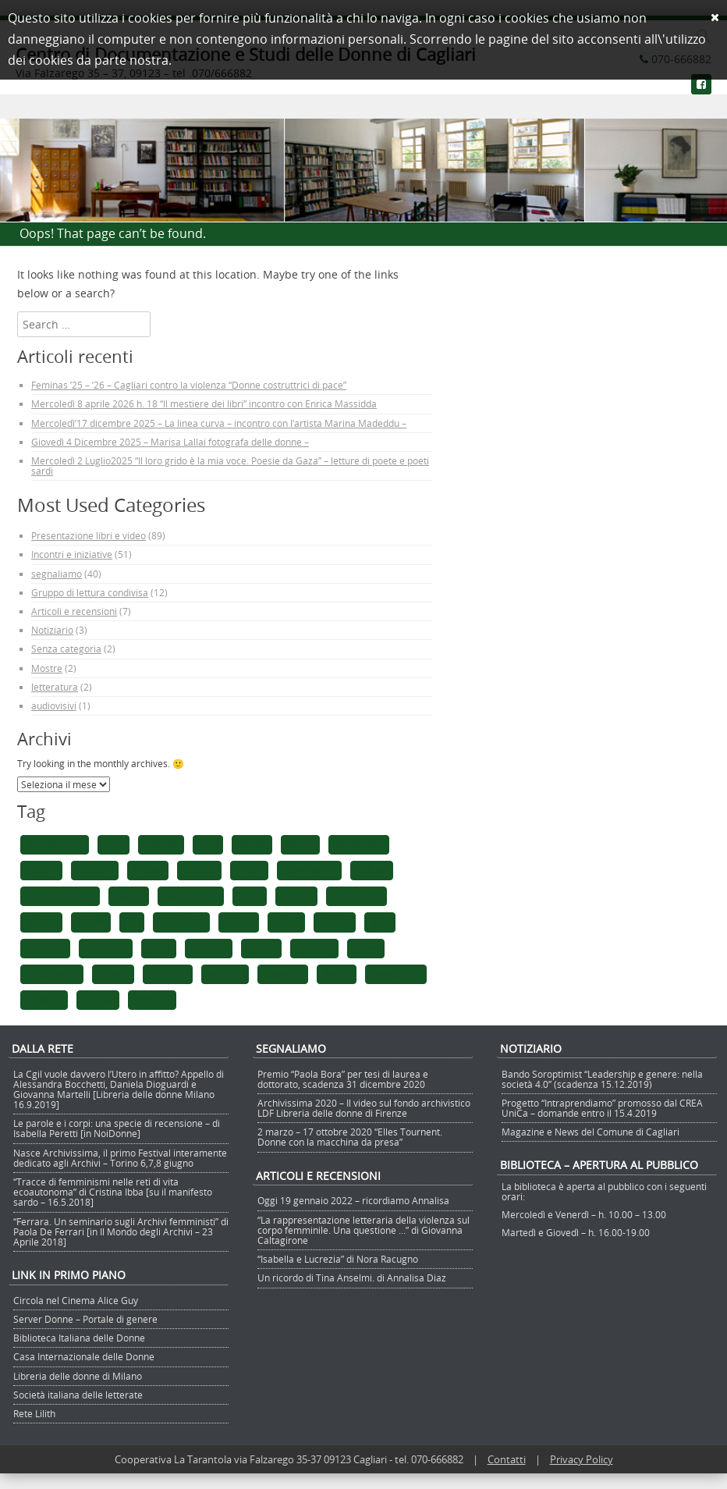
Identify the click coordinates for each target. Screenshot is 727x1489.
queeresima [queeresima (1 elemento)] (51, 973)
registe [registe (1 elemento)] (113, 973)
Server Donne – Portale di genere (85, 1319)
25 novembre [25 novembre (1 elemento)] (54, 844)
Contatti (507, 1459)
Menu (363, 106)
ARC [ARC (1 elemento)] (113, 844)
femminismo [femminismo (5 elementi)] (191, 895)
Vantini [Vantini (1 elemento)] (97, 999)
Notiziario (52, 630)
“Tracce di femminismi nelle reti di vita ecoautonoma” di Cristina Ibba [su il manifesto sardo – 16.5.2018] (112, 1191)
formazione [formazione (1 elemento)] (357, 895)
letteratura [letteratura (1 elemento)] (181, 921)
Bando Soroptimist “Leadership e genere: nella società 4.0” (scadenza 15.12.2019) (602, 1079)
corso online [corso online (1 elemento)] (309, 870)
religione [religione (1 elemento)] (168, 973)
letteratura (54, 687)
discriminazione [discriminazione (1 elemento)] (60, 895)
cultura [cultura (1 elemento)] (371, 870)
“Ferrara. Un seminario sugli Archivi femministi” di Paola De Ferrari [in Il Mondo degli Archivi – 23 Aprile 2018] (121, 1231)
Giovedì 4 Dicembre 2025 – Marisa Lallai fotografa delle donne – (170, 441)
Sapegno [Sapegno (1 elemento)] (282, 973)
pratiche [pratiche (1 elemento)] (314, 948)
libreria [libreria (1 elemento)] (335, 921)
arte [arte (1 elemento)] (208, 844)
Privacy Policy (581, 1459)
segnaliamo (56, 573)
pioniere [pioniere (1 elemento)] (208, 948)
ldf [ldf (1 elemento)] (131, 921)
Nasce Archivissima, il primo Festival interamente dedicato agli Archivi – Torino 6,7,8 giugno (120, 1157)
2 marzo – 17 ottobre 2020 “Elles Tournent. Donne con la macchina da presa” (349, 1136)
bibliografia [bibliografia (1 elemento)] (358, 844)
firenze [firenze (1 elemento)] (296, 895)
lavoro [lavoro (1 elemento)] (91, 921)
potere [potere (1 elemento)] (261, 948)
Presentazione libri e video (88, 535)
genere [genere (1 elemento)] (41, 921)
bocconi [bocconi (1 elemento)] (95, 870)
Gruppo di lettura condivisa (89, 592)
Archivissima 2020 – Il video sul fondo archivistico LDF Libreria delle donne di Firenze (363, 1107)
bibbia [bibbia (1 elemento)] (301, 844)
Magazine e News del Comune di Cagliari (590, 1131)
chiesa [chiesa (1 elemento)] (147, 870)
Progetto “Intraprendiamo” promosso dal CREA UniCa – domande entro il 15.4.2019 (602, 1107)
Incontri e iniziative (71, 554)
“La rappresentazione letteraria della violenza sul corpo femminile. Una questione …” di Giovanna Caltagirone (363, 1230)
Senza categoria (66, 648)
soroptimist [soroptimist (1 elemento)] (396, 973)
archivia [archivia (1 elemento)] (161, 844)
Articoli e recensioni (74, 611)
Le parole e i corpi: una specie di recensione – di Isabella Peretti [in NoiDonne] (116, 1128)
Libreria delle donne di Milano (77, 1376)
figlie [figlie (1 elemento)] (249, 895)
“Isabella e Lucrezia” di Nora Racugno (337, 1259)
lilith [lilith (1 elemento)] (379, 921)
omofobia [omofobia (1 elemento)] (106, 948)
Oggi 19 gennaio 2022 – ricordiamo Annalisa (353, 1200)
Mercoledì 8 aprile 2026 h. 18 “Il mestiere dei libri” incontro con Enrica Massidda (204, 403)
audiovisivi (53, 705)
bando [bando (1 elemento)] (252, 844)
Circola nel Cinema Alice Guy (75, 1300)
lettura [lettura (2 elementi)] (238, 921)
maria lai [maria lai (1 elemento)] (45, 948)
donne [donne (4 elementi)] (128, 895)
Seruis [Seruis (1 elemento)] (336, 973)
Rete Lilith (34, 1413)
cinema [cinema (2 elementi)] (199, 870)
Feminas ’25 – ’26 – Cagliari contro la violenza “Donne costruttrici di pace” (188, 384)
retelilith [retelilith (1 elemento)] (225, 973)
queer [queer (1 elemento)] (366, 948)
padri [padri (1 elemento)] (158, 948)
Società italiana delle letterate (78, 1394)
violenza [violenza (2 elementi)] (152, 999)
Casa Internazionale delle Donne (83, 1356)
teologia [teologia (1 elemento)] (44, 999)
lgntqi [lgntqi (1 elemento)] (286, 921)
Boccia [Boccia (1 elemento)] (41, 870)
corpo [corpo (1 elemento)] (249, 870)
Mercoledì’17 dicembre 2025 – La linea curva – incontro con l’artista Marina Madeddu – (218, 423)
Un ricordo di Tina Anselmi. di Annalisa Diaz (351, 1277)
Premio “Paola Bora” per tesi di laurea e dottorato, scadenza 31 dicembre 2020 (342, 1079)
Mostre (46, 668)
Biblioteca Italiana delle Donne (79, 1337)
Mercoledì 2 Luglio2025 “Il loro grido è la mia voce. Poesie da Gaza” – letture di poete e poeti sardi (230, 465)
